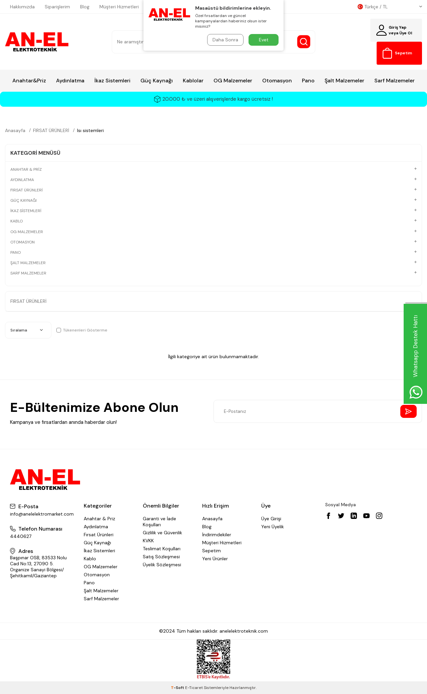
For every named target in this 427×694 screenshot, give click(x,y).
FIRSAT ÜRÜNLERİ (51, 130)
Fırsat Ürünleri (98, 535)
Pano (308, 80)
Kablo (90, 559)
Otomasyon (277, 80)
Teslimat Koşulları (161, 549)
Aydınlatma (70, 80)
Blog (84, 7)
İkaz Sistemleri (112, 80)
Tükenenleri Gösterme (81, 330)
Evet (264, 40)
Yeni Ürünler (215, 559)
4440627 (20, 536)
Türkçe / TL (390, 7)
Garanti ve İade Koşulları (159, 522)
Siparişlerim (57, 7)
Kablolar (193, 80)
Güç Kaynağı (156, 80)
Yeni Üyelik (272, 527)
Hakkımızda (22, 7)
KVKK (148, 541)
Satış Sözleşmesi (161, 557)
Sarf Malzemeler (394, 80)
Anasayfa (15, 130)
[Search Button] (303, 41)
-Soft (178, 687)
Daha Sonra (225, 40)
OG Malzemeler (233, 80)
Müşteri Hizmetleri (119, 7)
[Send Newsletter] (408, 411)
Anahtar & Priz (99, 519)
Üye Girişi (271, 519)
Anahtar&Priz (29, 80)
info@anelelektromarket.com (42, 514)
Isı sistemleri (90, 130)
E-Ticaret (194, 687)
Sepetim (211, 551)
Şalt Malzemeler (344, 80)
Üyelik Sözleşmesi (162, 565)
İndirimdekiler (216, 535)
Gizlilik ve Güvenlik (162, 533)
